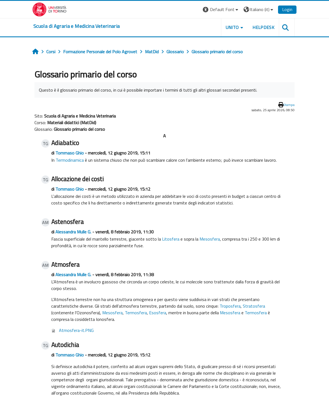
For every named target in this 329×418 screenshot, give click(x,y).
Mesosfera (209, 239)
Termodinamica (70, 160)
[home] (76, 26)
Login (287, 9)
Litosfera (170, 239)
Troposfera (230, 306)
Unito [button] (232, 27)
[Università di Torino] (49, 9)
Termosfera (136, 312)
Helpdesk (263, 27)
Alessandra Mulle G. (73, 231)
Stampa (289, 104)
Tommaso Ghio (69, 153)
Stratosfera (254, 306)
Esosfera (157, 312)
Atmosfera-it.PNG (76, 330)
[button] (221, 9)
